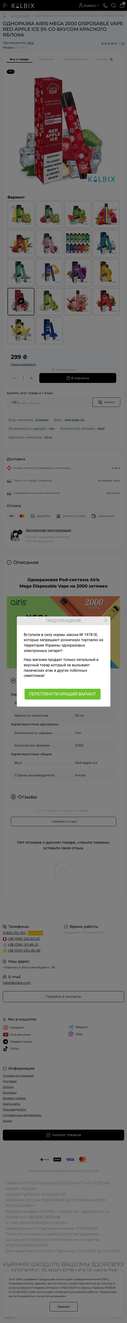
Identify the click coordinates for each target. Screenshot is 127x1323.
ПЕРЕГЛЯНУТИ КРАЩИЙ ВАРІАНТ (62, 693)
